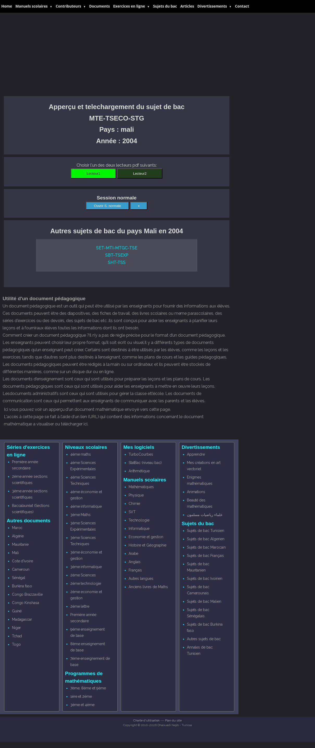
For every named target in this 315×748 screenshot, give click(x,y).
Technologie (139, 520)
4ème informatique (86, 506)
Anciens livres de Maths (148, 587)
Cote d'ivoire (22, 561)
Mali (15, 553)
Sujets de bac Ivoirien (204, 578)
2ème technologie (85, 583)
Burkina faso (22, 586)
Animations (196, 492)
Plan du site (173, 720)
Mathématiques (141, 487)
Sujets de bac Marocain (206, 547)
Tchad (17, 636)
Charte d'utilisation (146, 720)
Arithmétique (139, 471)
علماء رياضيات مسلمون (205, 515)
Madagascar (22, 619)
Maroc (17, 528)
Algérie (18, 536)
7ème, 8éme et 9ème (88, 688)
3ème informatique (86, 567)
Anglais (135, 562)
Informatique (139, 528)
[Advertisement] (116, 54)
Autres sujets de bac (204, 639)
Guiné (17, 611)
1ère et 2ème (81, 696)
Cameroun (21, 569)
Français (135, 570)
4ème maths (80, 454)
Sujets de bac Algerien (205, 539)
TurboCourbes (141, 454)
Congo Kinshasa (25, 603)
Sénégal (19, 578)
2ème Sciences (83, 575)
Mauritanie (20, 544)
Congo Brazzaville (27, 594)
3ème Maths (80, 515)
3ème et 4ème (82, 705)
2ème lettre (79, 606)
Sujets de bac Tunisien (205, 531)
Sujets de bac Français (205, 556)
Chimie (134, 503)
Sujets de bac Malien (204, 601)
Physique (136, 495)
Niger (16, 628)
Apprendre (196, 454)
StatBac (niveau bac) (145, 463)
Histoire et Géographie (147, 545)
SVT (132, 512)
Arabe (133, 553)
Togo (16, 644)
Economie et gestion (146, 537)
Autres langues (141, 578)
